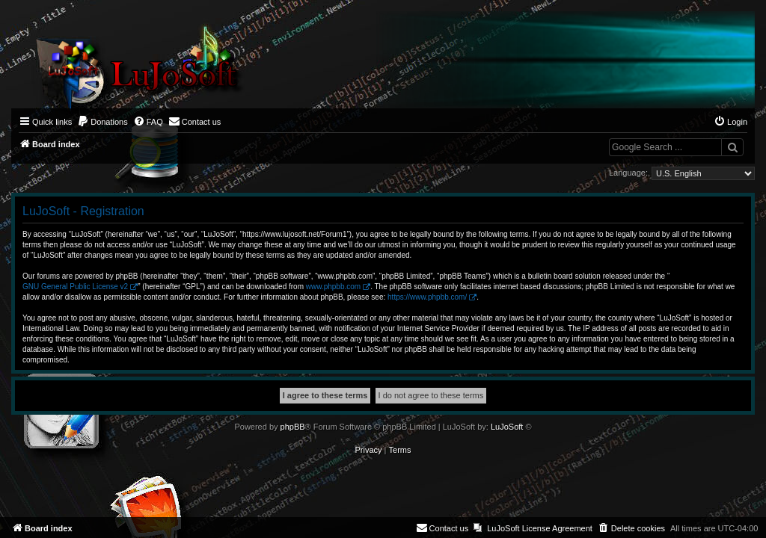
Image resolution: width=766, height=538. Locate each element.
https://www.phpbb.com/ (427, 297)
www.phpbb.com (333, 286)
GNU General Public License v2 (75, 286)
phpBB (293, 426)
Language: (628, 172)
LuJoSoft (507, 426)
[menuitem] (102, 122)
